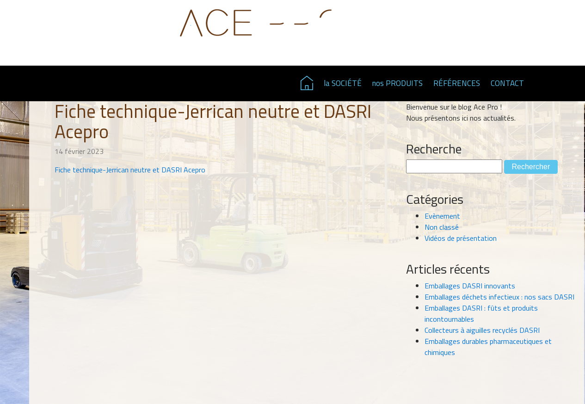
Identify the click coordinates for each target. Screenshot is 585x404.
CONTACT (507, 83)
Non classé (442, 227)
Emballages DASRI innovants (470, 285)
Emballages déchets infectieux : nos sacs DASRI (499, 296)
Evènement (442, 215)
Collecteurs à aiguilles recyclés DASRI (482, 330)
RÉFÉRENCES (456, 83)
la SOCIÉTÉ (343, 83)
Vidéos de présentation (461, 238)
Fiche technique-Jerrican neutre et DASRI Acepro (130, 169)
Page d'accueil (307, 83)
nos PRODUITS (397, 83)
